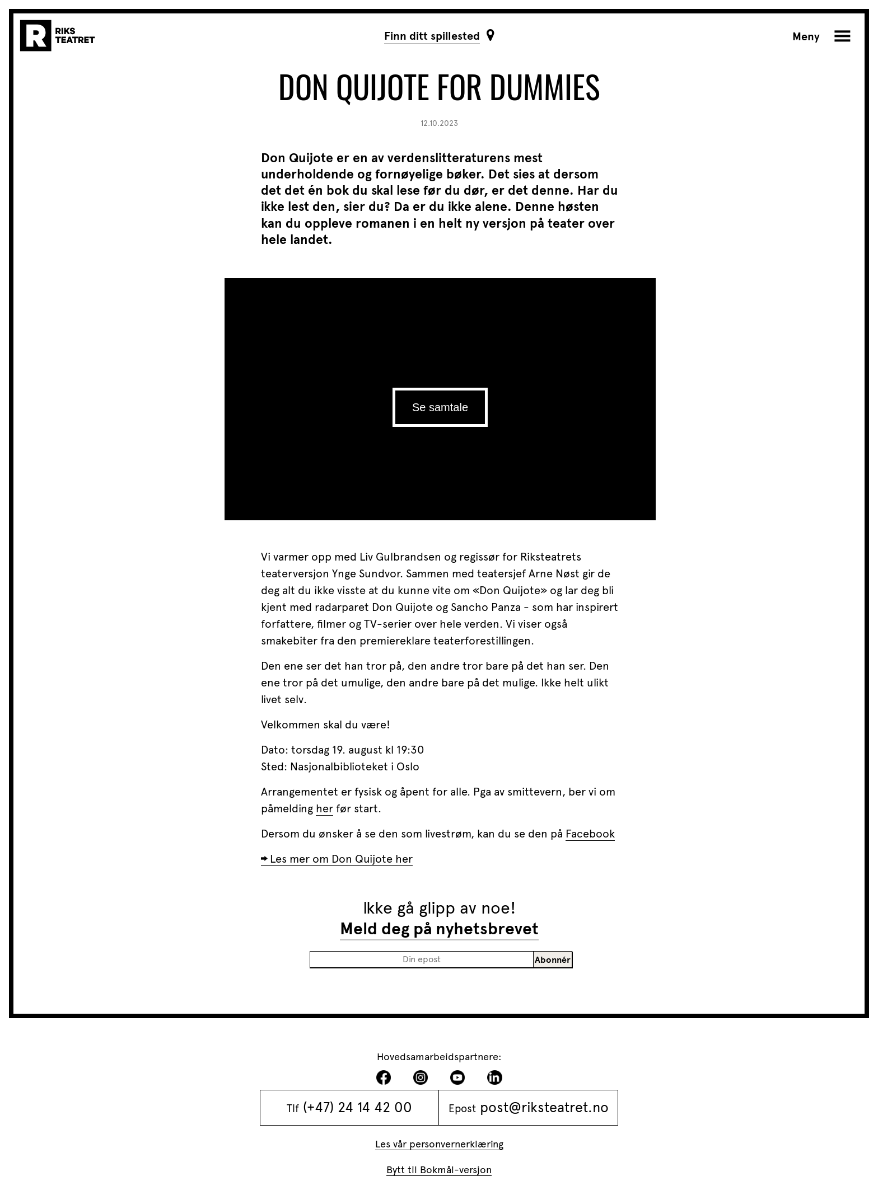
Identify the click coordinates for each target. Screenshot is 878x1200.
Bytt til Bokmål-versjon (439, 1169)
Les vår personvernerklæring (439, 1144)
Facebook (590, 833)
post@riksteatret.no (544, 1107)
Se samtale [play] (440, 407)
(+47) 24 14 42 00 (357, 1107)
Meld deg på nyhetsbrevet (439, 928)
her (324, 808)
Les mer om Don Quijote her (341, 858)
